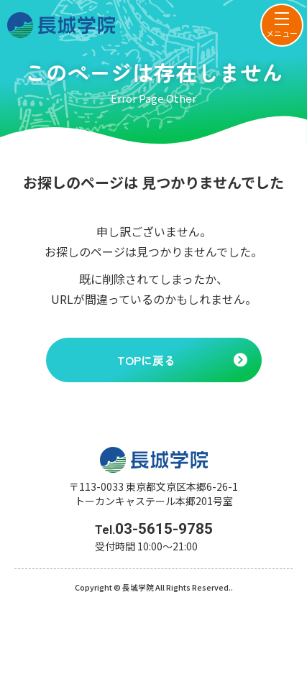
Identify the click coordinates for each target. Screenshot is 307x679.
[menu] (281, 25)
